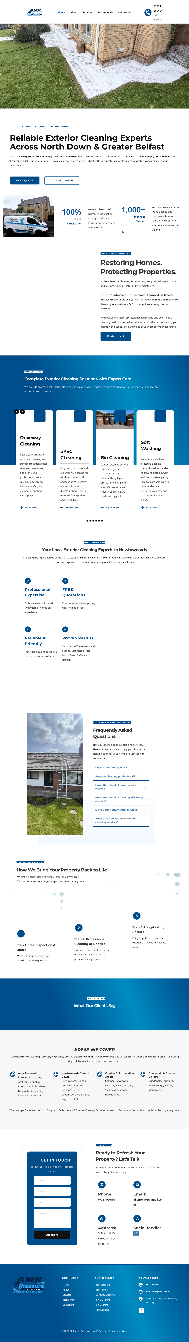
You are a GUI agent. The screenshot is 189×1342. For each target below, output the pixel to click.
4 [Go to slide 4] (96, 521)
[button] (121, 768)
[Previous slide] (16, 411)
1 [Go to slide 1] (87, 521)
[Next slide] (22, 411)
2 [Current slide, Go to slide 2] (90, 521)
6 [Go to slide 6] (102, 521)
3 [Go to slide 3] (93, 521)
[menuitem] (61, 12)
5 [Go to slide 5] (99, 521)
